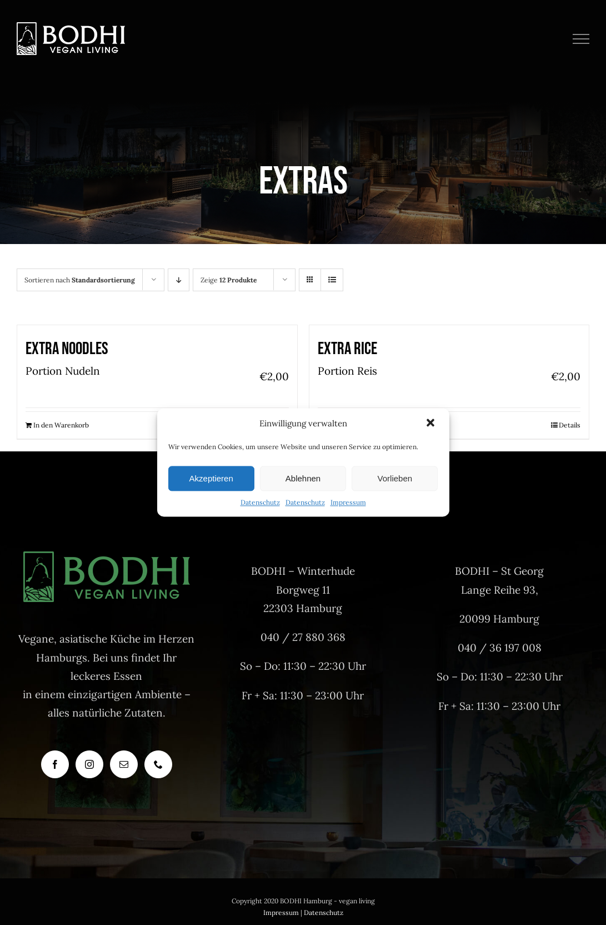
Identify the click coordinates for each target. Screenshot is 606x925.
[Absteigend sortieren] (178, 279)
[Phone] (158, 764)
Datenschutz (260, 503)
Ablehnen (303, 478)
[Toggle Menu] (581, 39)
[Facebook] (55, 764)
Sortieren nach (79, 280)
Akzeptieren (211, 478)
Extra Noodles (67, 349)
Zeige (229, 280)
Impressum (348, 503)
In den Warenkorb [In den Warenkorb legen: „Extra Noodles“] (61, 425)
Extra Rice (347, 349)
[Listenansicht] (332, 280)
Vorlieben (395, 478)
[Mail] (124, 764)
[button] (431, 424)
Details (569, 425)
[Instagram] (89, 764)
